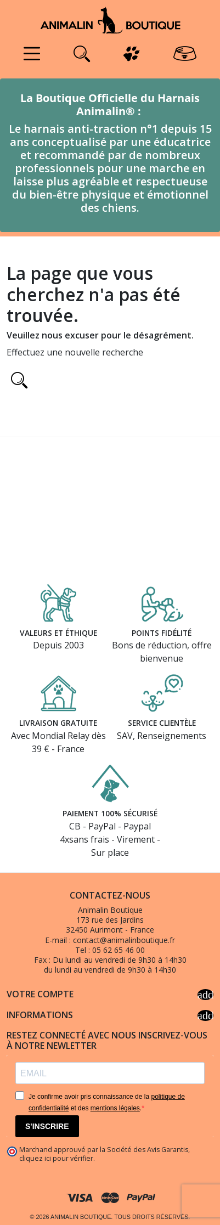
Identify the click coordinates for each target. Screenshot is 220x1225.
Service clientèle (162, 723)
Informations (110, 1015)
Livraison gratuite (58, 723)
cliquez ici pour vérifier (56, 1158)
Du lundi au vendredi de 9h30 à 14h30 (120, 960)
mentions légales (115, 1108)
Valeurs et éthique (58, 633)
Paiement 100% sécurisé (110, 813)
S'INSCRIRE (47, 1126)
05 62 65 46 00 (118, 950)
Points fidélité (161, 633)
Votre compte (110, 994)
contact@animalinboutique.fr (124, 940)
